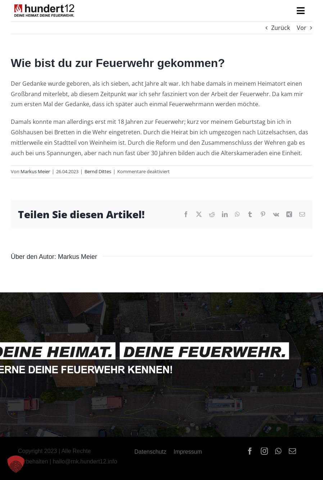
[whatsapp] (278, 451)
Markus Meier (35, 171)
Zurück (280, 28)
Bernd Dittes (98, 171)
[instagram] (264, 451)
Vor (301, 28)
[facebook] (250, 451)
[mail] (292, 451)
